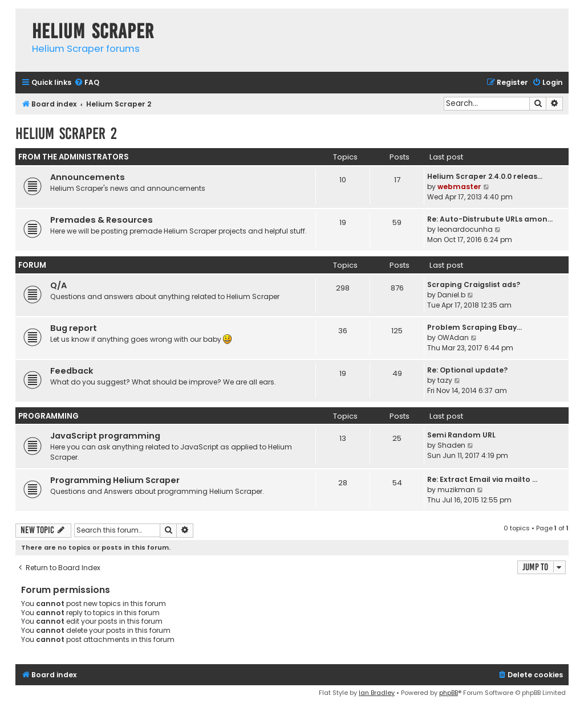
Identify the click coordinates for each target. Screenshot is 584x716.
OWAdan (453, 337)
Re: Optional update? (467, 370)
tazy (444, 380)
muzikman (456, 489)
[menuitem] (86, 83)
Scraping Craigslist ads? (473, 284)
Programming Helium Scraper (115, 480)
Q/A (58, 285)
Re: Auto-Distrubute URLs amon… (490, 219)
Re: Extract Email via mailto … (482, 479)
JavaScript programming (105, 435)
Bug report (73, 328)
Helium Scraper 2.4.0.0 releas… (484, 176)
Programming (48, 416)
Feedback (72, 371)
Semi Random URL (461, 435)
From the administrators (73, 157)
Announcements (87, 177)
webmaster (459, 186)
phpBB (448, 692)
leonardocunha (465, 229)
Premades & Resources (101, 220)
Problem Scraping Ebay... (474, 327)
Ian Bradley (377, 692)
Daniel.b (451, 295)
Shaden (451, 445)
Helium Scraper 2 (66, 133)
